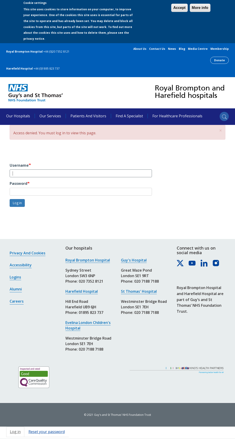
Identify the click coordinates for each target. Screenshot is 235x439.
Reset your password (46, 431)
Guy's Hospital (134, 260)
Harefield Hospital (81, 291)
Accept (179, 8)
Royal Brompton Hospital (87, 260)
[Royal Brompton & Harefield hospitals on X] (180, 263)
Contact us (157, 49)
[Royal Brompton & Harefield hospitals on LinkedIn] (204, 263)
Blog (182, 49)
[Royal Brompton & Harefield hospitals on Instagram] (216, 263)
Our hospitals (18, 116)
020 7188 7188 (91, 349)
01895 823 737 (91, 312)
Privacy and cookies (27, 253)
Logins (15, 277)
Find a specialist (129, 116)
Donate (219, 60)
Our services (50, 116)
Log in (17, 203)
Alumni (16, 289)
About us (139, 49)
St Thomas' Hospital (139, 291)
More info (200, 8)
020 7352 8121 (91, 281)
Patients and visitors (88, 116)
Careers (17, 301)
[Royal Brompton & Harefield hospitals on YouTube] (192, 263)
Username (19, 165)
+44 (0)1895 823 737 (47, 68)
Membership (219, 49)
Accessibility (21, 264)
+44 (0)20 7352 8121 (56, 51)
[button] (220, 130)
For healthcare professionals (177, 116)
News (172, 49)
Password (18, 183)
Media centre (198, 49)
